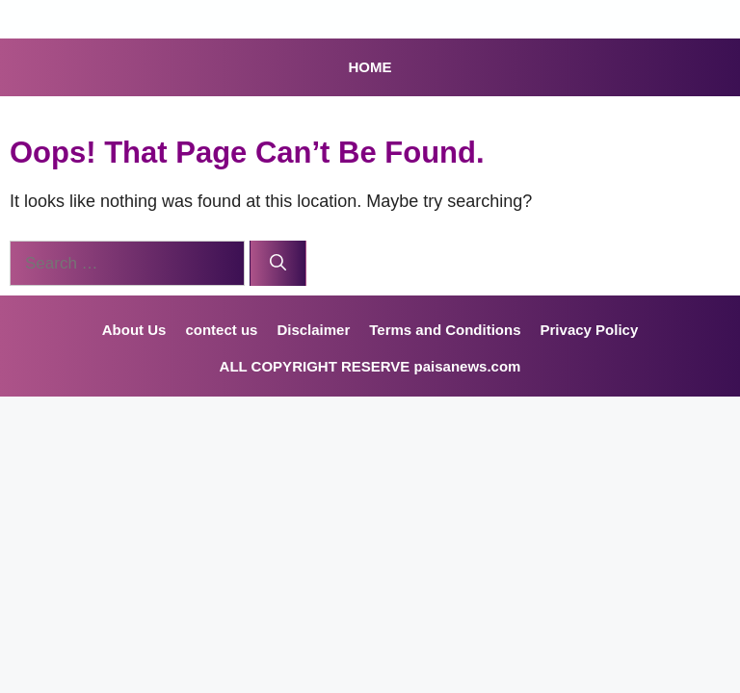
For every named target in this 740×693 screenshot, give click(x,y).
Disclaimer (313, 329)
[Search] (278, 264)
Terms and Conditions (444, 329)
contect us (221, 329)
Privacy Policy (590, 329)
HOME (370, 67)
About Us (134, 329)
